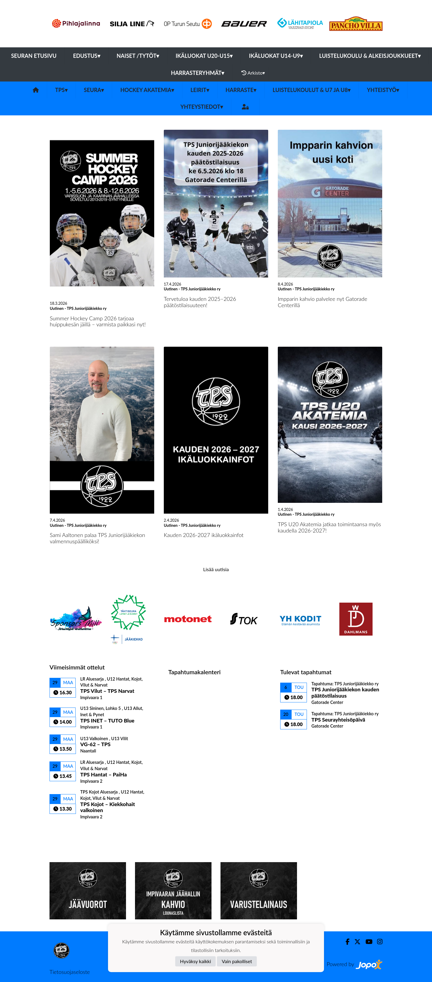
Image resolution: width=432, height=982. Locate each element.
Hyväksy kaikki (195, 961)
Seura (94, 90)
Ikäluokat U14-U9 (276, 55)
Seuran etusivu (34, 55)
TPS (61, 90)
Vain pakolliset (237, 961)
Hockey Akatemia (147, 90)
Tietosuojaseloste (70, 972)
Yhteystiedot (202, 106)
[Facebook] (345, 942)
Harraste (241, 90)
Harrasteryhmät (197, 73)
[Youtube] (366, 942)
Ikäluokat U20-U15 (204, 55)
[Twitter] (355, 942)
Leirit (199, 90)
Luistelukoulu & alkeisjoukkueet (370, 55)
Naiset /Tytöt (138, 55)
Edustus (86, 55)
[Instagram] (377, 942)
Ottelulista (64, 830)
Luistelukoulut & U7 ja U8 (311, 90)
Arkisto (253, 72)
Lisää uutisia (216, 569)
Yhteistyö (383, 90)
